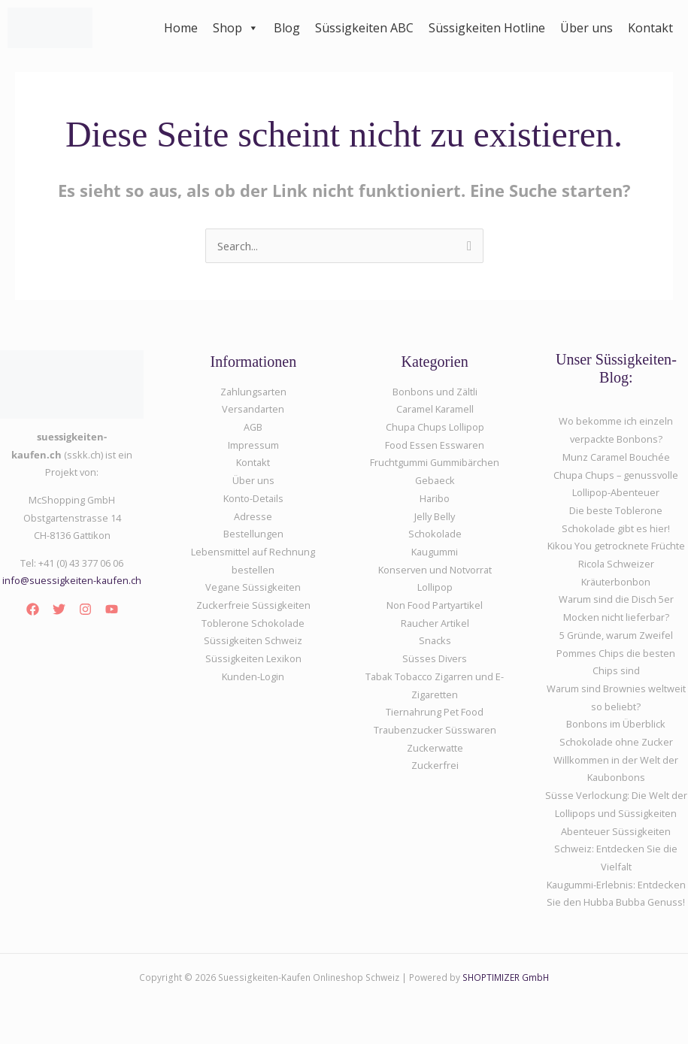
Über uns (586, 28)
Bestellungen (253, 533)
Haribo (435, 498)
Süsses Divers (434, 658)
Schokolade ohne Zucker (616, 742)
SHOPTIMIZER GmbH (505, 977)
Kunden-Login (253, 676)
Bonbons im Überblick (615, 724)
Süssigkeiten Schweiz (253, 640)
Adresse (253, 516)
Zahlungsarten (253, 391)
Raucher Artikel (435, 623)
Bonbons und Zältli (434, 391)
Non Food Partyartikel (434, 605)
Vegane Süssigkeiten (253, 587)
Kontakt (650, 28)
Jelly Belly (434, 516)
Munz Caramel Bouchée (616, 457)
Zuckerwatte (435, 748)
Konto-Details (253, 498)
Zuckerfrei (435, 765)
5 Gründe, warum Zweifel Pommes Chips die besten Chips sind (615, 652)
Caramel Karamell (435, 409)
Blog (287, 28)
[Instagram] (85, 609)
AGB (253, 427)
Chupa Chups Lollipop (435, 427)
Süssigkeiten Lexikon (253, 658)
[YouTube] (111, 609)
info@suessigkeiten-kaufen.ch (71, 580)
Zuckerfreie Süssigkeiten (253, 605)
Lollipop (435, 587)
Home (181, 28)
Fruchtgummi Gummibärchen (434, 462)
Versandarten (253, 409)
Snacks (435, 640)
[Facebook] (32, 609)
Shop (236, 28)
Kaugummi (434, 551)
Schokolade (435, 533)
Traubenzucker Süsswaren (435, 730)
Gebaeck (435, 480)
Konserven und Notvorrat (435, 569)
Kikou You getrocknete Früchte (616, 545)
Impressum (253, 445)
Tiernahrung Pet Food (434, 712)
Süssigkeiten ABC (364, 28)
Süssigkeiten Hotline (487, 28)
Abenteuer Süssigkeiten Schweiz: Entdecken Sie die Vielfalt (615, 849)
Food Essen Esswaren (434, 445)
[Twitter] (59, 609)
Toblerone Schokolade (253, 623)
